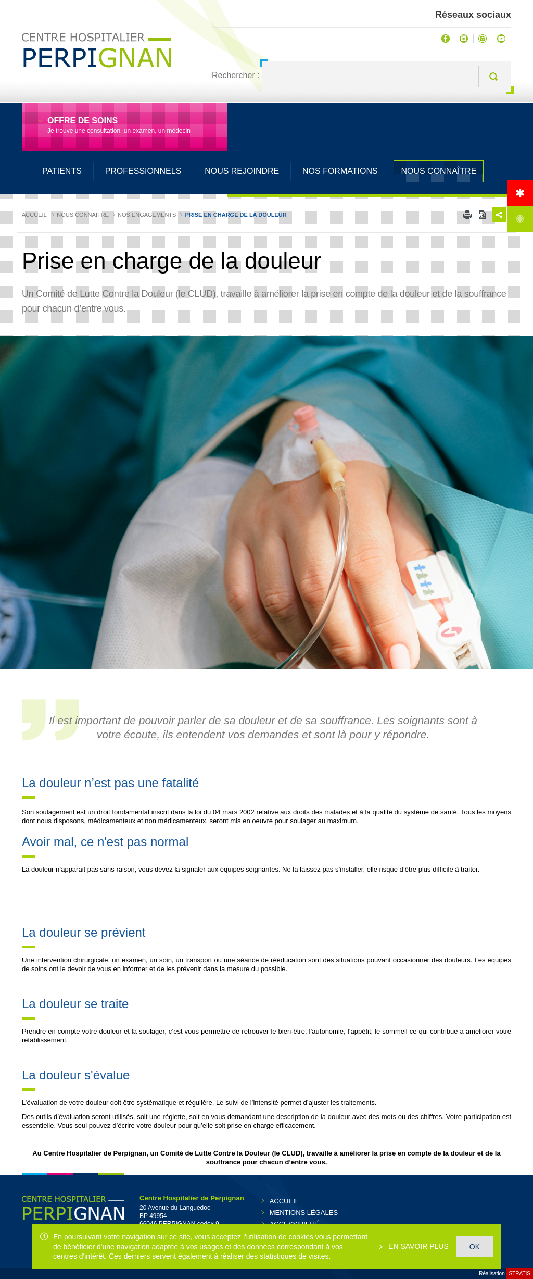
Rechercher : (236, 75)
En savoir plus (417, 1246)
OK (474, 1247)
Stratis (519, 1273)
